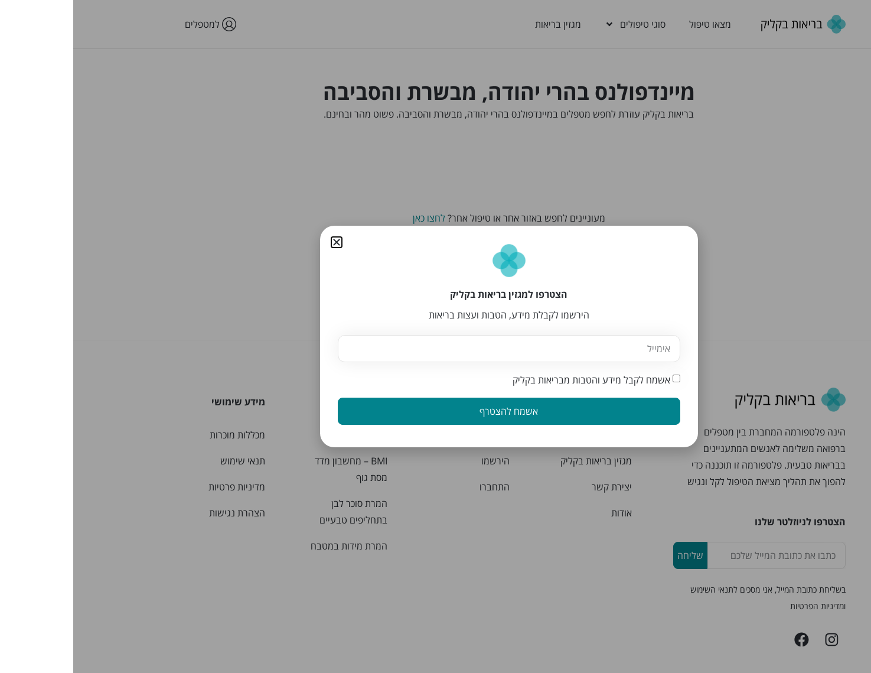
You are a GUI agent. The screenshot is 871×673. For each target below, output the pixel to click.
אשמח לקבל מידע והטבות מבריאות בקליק (518, 379)
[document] (435, 336)
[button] (263, 242)
